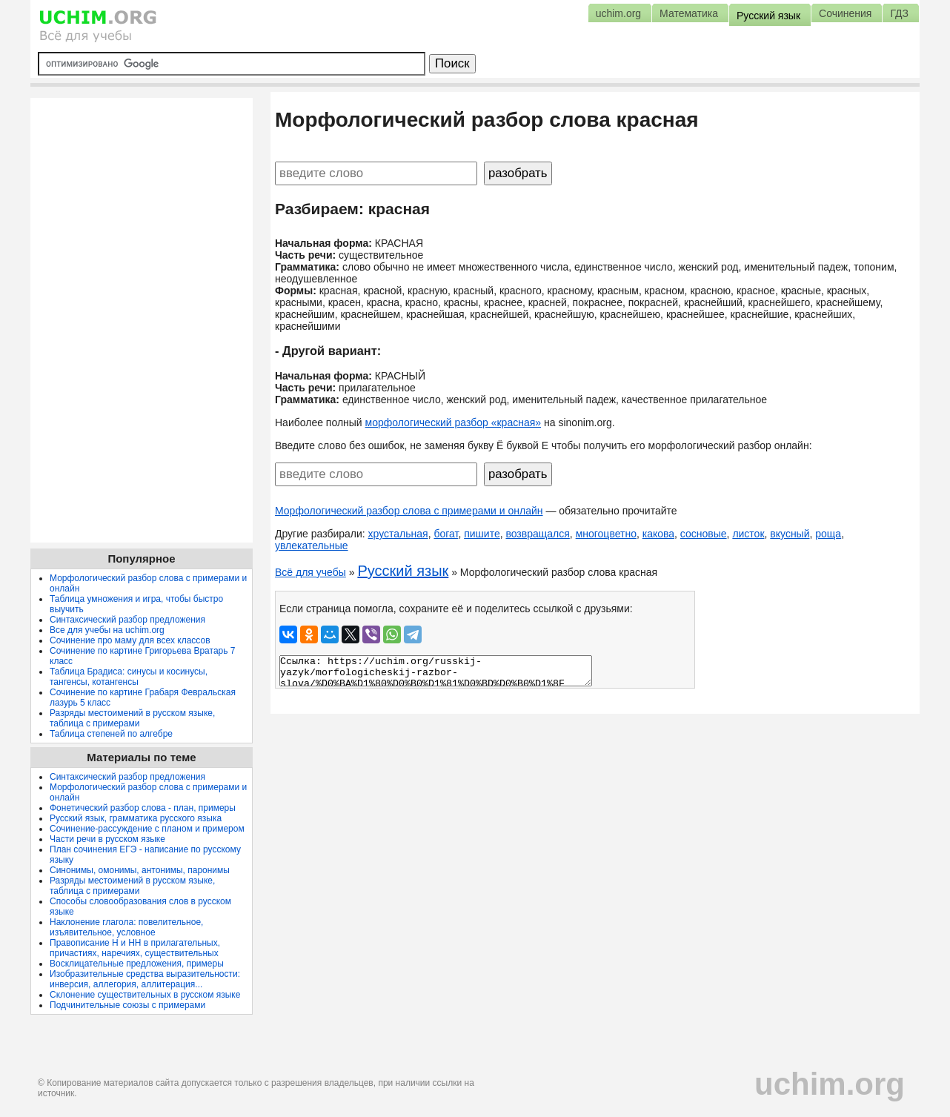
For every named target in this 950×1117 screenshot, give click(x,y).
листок (748, 534)
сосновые (703, 534)
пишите (482, 534)
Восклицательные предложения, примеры (137, 963)
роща (828, 534)
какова (658, 534)
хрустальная (398, 534)
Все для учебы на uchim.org (107, 630)
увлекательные (311, 545)
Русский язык (402, 571)
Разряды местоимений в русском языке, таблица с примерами (132, 718)
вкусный (789, 534)
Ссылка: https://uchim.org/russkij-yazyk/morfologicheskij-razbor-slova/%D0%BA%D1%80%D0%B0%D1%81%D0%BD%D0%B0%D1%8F (435, 670)
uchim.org (829, 1084)
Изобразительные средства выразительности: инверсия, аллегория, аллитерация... (145, 979)
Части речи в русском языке (107, 839)
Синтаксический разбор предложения (127, 619)
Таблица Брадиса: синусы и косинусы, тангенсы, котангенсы (128, 676)
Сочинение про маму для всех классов (130, 640)
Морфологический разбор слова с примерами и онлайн (409, 511)
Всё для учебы (310, 572)
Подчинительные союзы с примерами (127, 1005)
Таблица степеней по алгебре (111, 734)
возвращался (537, 534)
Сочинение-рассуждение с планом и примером (147, 828)
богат (446, 534)
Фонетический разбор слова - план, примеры (143, 808)
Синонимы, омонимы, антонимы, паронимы (140, 870)
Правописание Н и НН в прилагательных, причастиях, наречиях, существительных (135, 948)
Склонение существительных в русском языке (145, 995)
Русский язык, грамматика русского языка (136, 818)
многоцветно (606, 534)
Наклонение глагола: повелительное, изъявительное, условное (126, 927)
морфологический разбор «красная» (453, 422)
